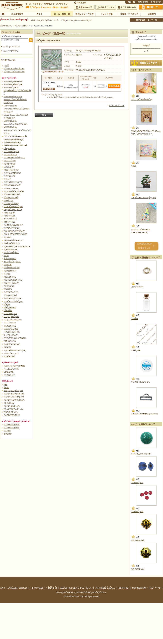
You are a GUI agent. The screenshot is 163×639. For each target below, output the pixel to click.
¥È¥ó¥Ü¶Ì (7, 265)
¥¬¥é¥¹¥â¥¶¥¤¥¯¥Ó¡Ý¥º (13, 182)
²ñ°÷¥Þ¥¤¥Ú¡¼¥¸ (84, 7)
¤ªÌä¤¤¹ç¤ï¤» (142, 2)
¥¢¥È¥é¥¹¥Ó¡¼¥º (10, 155)
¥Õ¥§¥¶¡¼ (8, 289)
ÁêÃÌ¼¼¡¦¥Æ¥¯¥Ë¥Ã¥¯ (129, 14)
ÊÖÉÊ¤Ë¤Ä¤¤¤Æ (116, 105)
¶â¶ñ (5, 385)
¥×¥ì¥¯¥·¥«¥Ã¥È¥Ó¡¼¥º (13, 301)
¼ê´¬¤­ (6, 256)
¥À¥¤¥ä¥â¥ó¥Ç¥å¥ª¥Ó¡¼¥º (14, 231)
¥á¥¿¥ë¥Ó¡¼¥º (9, 375)
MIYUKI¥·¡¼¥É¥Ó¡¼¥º (13, 81)
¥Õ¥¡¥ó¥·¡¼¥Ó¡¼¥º (11, 283)
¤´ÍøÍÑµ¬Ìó (51, 588)
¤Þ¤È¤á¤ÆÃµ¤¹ (17, 14)
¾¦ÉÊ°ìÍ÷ (130, 2)
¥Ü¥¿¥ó (7, 304)
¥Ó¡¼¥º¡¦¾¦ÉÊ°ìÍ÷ (62, 14)
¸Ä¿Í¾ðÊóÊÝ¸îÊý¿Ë (105, 588)
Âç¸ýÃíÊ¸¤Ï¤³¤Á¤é (127, 7)
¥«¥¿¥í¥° (7, 431)
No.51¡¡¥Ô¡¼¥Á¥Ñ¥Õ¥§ (141, 99)
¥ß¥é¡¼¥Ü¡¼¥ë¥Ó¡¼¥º (13, 320)
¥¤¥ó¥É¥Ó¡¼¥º (9, 161)
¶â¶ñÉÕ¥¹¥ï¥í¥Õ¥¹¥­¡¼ (12, 142)
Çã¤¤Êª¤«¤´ (151, 7)
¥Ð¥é (133, 166)
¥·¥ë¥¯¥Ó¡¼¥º (9, 213)
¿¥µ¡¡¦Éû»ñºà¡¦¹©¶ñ (11, 369)
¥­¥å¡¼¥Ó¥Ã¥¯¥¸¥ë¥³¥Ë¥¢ (14, 191)
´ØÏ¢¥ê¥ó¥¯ (123, 588)
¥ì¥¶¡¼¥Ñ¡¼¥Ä (10, 341)
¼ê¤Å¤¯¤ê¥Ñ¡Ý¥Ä (11, 253)
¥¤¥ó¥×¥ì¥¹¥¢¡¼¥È (11, 353)
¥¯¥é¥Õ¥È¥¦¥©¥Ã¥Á (12, 194)
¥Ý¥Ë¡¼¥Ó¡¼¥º (10, 307)
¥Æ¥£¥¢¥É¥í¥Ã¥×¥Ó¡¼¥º (14, 240)
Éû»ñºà (6, 388)
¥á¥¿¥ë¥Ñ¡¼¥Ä (10, 326)
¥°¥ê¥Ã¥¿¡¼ (8, 200)
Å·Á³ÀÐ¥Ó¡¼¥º (10, 259)
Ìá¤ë (43, 115)
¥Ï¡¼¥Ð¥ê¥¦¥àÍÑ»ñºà (12, 415)
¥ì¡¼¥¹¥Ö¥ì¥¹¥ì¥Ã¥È (12, 344)
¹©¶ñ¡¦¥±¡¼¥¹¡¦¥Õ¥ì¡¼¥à (13, 391)
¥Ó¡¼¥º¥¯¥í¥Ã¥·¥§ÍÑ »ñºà (14, 72)
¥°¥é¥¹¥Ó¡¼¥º (137, 482)
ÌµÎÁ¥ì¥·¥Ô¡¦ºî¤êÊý (84, 14)
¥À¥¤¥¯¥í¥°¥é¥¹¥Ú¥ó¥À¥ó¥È (15, 234)
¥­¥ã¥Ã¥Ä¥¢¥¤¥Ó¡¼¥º (12, 185)
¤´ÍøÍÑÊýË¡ (80, 2)
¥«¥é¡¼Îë (7, 179)
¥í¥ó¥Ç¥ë (7, 347)
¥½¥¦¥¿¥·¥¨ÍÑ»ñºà (11, 412)
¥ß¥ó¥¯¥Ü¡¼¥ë (10, 323)
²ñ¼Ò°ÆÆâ (37, 588)
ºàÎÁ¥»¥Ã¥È (8, 372)
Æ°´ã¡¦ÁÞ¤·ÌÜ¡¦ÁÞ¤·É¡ (12, 262)
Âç (155, 20)
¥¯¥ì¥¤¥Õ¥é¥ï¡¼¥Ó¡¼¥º (13, 207)
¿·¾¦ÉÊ (6, 66)
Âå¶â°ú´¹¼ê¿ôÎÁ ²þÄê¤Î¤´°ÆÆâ (44, 20)
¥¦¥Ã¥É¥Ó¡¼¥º (9, 164)
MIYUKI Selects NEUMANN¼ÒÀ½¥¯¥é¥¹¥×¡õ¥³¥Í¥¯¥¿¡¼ (17, 130)
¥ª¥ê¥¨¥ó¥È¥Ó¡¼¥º (11, 170)
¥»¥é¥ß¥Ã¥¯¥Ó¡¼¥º (11, 228)
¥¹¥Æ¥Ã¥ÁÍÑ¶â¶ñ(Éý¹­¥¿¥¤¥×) (144, 414)
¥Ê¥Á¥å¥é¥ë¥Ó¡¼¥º (11, 268)
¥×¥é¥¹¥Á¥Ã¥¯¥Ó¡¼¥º (12, 298)
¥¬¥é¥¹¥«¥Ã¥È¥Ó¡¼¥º (12, 173)
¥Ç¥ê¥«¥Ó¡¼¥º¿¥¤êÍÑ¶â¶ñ (14, 366)
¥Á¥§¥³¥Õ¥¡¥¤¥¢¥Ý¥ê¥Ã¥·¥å (15, 145)
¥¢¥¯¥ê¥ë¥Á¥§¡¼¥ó (11, 152)
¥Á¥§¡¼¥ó (135, 350)
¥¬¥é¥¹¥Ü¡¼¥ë (9, 176)
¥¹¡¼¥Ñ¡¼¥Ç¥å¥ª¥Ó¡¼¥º (13, 225)
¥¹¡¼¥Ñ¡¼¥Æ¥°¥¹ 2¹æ (140, 382)
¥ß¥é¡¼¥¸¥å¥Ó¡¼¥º (11, 317)
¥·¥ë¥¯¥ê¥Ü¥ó (9, 216)
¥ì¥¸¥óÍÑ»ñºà (9, 403)
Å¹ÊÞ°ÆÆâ (152, 14)
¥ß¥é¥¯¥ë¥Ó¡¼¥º (10, 314)
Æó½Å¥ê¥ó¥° (137, 287)
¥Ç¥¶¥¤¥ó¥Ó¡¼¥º (10, 249)
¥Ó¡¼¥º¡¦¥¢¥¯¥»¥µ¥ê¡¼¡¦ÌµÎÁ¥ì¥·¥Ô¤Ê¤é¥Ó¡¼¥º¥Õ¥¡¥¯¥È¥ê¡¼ (81, 592)
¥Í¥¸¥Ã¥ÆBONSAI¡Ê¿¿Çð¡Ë (143, 197)
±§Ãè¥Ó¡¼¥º (9, 167)
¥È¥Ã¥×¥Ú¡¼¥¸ (6, 26)
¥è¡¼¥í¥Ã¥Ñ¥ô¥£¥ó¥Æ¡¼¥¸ (15, 350)
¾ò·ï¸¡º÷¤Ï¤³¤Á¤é (10, 51)
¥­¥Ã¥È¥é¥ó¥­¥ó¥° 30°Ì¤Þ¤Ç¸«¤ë (144, 246)
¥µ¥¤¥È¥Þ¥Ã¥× (156, 2)
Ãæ (152, 20)
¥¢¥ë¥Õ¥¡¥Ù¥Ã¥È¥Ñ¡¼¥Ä (14, 158)
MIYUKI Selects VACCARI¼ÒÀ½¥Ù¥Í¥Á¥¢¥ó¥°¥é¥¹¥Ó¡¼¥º (16, 109)
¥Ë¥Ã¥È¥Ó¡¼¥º (10, 271)
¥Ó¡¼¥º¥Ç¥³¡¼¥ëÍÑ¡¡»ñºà (14, 397)
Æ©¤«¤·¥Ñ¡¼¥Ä (10, 219)
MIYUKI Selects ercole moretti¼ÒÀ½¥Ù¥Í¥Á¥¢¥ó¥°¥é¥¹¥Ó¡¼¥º (15, 99)
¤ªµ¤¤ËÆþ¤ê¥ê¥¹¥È (105, 7)
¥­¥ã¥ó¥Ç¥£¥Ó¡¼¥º (11, 188)
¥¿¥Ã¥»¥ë (7, 237)
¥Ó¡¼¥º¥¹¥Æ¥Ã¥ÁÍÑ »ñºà (14, 69)
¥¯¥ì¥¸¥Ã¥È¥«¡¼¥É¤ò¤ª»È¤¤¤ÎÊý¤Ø (76, 20)
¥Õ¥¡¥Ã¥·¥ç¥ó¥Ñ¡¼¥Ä (13, 280)
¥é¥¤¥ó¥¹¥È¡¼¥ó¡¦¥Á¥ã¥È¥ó (15, 338)
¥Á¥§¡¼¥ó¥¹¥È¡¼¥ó (11, 243)
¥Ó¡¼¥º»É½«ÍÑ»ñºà (11, 406)
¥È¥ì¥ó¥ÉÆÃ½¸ (107, 14)
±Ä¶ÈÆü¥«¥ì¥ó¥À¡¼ (18, 588)
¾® (148, 20)
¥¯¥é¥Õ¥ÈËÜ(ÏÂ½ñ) (12, 425)
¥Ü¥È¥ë (134, 318)
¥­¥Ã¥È (39, 14)
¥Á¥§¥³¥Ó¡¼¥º (9, 149)
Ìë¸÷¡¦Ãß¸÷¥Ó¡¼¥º (11, 335)
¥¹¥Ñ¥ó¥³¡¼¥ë (9, 222)
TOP (2, 14)
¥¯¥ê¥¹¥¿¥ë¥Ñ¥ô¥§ (11, 204)
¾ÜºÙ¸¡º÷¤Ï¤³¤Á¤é (11, 47)
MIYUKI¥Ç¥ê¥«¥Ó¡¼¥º (13, 84)
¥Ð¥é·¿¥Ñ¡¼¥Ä (10, 277)
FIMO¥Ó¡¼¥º (9, 286)
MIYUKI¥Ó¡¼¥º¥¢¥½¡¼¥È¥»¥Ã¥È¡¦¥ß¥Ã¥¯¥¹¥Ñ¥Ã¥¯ (17, 90)
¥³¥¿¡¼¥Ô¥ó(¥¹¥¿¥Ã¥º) (13, 210)
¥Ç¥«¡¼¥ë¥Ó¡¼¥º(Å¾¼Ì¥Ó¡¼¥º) (17, 246)
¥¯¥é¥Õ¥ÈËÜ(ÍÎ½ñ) (11, 428)
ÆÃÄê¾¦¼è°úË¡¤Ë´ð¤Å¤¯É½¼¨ (76, 588)
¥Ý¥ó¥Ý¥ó (8, 311)
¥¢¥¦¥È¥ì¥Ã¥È (9, 356)
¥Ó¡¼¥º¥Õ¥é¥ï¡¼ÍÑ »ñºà (13, 409)
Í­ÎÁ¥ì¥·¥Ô (7, 434)
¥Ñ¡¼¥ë (7, 274)
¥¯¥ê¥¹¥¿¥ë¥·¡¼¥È (11, 197)
